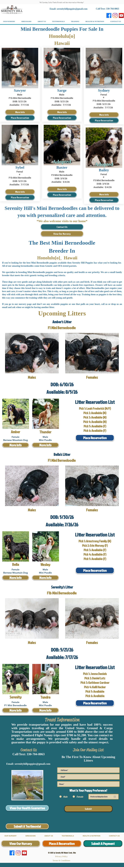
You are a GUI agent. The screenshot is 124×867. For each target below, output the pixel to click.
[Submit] (88, 809)
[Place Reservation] (20, 117)
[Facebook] (108, 15)
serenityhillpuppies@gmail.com (72, 9)
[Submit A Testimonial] (27, 826)
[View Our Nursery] (62, 233)
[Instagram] (115, 15)
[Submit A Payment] (103, 843)
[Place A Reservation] (61, 843)
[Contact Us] (62, 227)
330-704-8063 (36, 754)
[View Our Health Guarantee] (27, 808)
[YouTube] (121, 15)
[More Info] (20, 112)
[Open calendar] (115, 797)
